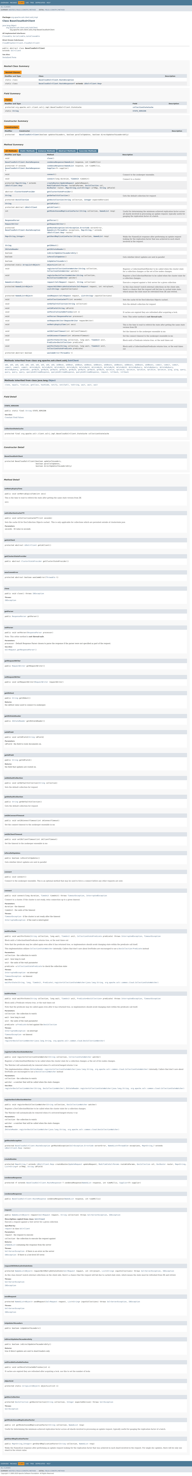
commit (159, 365)
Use (27, 3)
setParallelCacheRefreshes (60, 312)
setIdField (52, 308)
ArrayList (27, 265)
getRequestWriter (55, 224)
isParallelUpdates (56, 257)
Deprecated (40, 3)
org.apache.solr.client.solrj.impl (24, 17)
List (79, 188)
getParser (51, 220)
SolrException (106, 1402)
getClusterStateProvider (59, 192)
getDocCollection (55, 200)
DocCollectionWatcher (57, 278)
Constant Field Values (14, 417)
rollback (114, 372)
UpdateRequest (67, 183)
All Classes (5, 7)
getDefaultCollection (57, 195)
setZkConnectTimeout (57, 336)
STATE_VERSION (139, 111)
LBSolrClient (31, 207)
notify (54, 385)
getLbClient (52, 207)
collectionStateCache (143, 107)
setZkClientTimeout (56, 331)
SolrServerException (97, 1215)
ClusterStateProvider (24, 192)
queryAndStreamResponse (37, 372)
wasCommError (53, 353)
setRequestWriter (55, 321)
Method (32, 10)
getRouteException (56, 228)
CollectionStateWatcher (58, 271)
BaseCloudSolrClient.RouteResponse (56, 84)
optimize (110, 370)
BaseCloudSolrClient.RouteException (56, 80)
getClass (35, 385)
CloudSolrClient (32, 43)
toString (75, 385)
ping (170, 370)
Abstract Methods (67, 151)
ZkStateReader (12, 249)
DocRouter (51, 188)
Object (36, 265)
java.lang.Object (9, 26)
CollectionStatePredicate (59, 348)
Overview (5, 3)
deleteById (35, 367)
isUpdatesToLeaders (56, 261)
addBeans (98, 365)
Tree (32, 3)
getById (35, 370)
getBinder (25, 370)
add (6, 365)
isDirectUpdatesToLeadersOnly (61, 253)
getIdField (52, 204)
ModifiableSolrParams (57, 186)
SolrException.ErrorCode (77, 228)
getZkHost (51, 245)
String (15, 111)
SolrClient (16, 51)
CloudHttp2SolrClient (12, 43)
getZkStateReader (55, 249)
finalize (24, 385)
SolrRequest (61, 282)
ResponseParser (12, 220)
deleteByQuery (135, 367)
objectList (52, 265)
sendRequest (52, 296)
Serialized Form (9, 57)
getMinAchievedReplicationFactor (63, 211)
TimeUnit (75, 179)
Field (18, 10)
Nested (12, 10)
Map (16, 183)
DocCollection (92, 186)
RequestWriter (12, 224)
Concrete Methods (88, 151)
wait (83, 385)
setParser (51, 316)
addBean (60, 365)
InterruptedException (96, 896)
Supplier (51, 168)
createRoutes (53, 183)
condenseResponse (55, 162)
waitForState (53, 340)
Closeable (7, 36)
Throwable (62, 230)
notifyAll (64, 385)
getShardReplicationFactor (60, 236)
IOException (38, 593)
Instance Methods (46, 151)
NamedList (69, 162)
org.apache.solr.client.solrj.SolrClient (21, 28)
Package (13, 3)
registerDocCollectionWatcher (61, 275)
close (49, 158)
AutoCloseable (33, 36)
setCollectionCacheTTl (58, 299)
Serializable (19, 36)
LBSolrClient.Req (92, 84)
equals (15, 385)
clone (7, 385)
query (182, 370)
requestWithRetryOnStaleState (61, 286)
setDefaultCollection (57, 304)
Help (48, 3)
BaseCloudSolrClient (29, 135)
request (50, 282)
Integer (87, 200)
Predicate (51, 342)
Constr (25, 10)
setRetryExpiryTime (56, 324)
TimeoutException (76, 896)
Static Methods (27, 151)
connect (50, 174)
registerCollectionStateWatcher (62, 269)
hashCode (45, 385)
